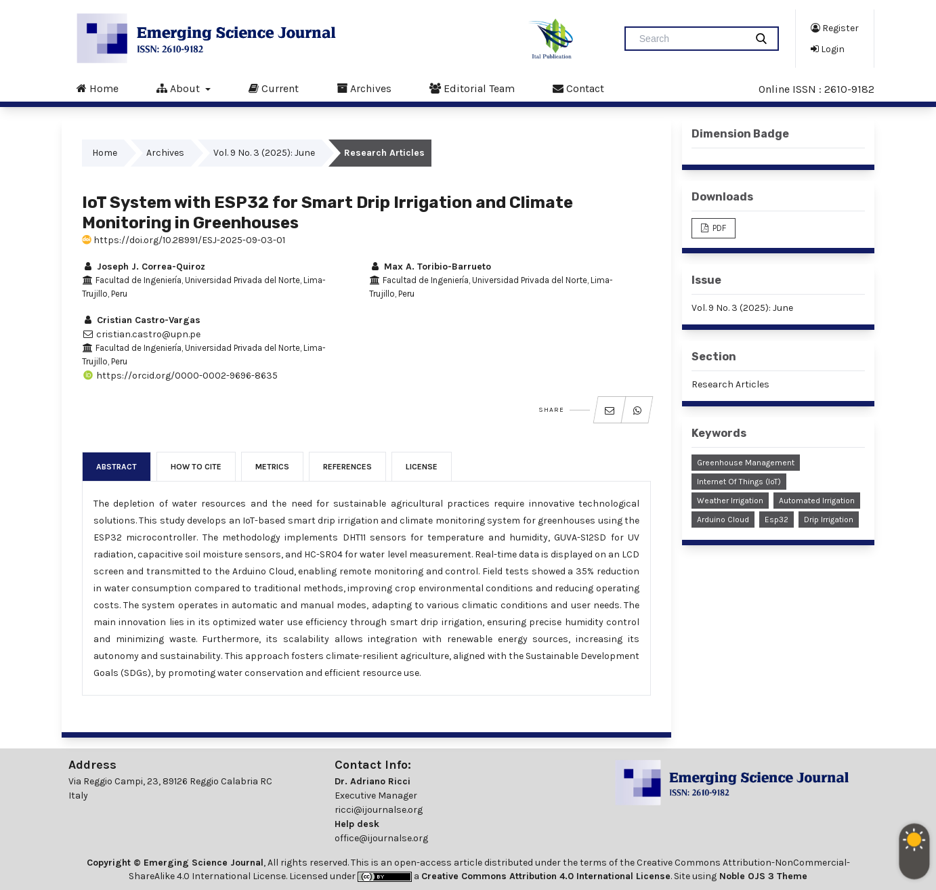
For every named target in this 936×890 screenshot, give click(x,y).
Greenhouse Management (745, 462)
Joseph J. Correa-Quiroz (143, 266)
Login (828, 49)
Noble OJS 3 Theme (762, 876)
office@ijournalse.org (381, 838)
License (422, 466)
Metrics (272, 466)
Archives (364, 88)
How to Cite (196, 466)
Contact (578, 88)
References (347, 466)
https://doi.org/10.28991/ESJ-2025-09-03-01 (183, 240)
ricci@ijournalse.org (379, 809)
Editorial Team (472, 88)
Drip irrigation (828, 519)
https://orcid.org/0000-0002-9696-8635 (180, 375)
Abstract (116, 466)
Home (98, 88)
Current (274, 88)
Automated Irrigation (817, 500)
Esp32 (776, 519)
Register (835, 28)
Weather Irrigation (730, 500)
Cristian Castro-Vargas (141, 320)
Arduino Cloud (723, 519)
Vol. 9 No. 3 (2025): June (264, 152)
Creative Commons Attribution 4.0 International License (546, 876)
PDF (718, 228)
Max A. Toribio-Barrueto (430, 266)
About (179, 88)
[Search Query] (691, 38)
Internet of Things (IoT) (739, 481)
